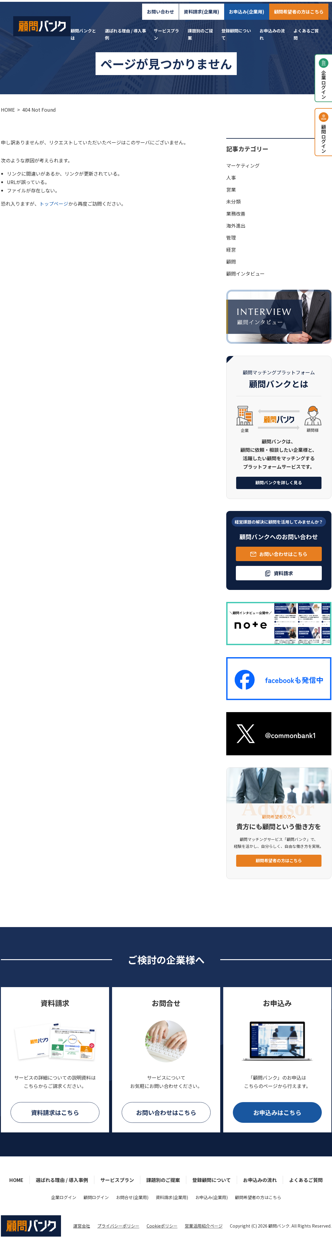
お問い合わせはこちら (166, 1112)
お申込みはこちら (277, 1112)
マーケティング (243, 165)
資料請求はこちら (55, 1112)
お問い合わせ (164, 8)
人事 (231, 177)
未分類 (233, 201)
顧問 (231, 261)
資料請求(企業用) (205, 8)
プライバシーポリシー (118, 1226)
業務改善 (235, 213)
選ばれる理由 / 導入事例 (62, 1179)
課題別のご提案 (163, 1179)
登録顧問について (211, 1179)
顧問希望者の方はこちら (302, 8)
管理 (231, 237)
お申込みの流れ (260, 1179)
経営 (231, 249)
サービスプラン (117, 1179)
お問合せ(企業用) (132, 1197)
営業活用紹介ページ (204, 1226)
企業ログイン (63, 1197)
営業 (231, 189)
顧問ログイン (96, 1197)
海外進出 (235, 225)
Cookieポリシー (162, 1226)
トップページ (53, 203)
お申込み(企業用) (250, 8)
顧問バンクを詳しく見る (278, 482)
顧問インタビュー (245, 273)
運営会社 (81, 1226)
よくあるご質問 (306, 1179)
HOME (16, 1179)
